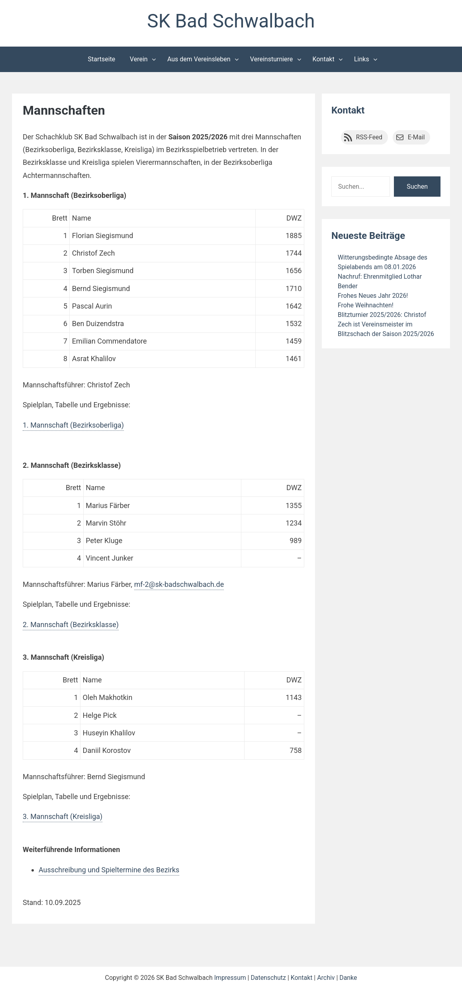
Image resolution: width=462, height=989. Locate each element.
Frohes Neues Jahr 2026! (373, 295)
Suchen (417, 186)
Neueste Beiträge (368, 235)
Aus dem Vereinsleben (199, 59)
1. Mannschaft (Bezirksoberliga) (73, 425)
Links (361, 59)
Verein (139, 59)
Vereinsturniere (271, 59)
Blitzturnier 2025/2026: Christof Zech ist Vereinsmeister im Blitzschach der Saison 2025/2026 (386, 324)
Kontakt (324, 59)
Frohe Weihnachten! (366, 305)
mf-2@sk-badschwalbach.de (179, 584)
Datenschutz (268, 977)
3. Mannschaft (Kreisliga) (63, 817)
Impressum (229, 977)
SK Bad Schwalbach (231, 21)
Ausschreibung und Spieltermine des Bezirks (109, 870)
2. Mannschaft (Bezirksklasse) (71, 624)
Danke (348, 977)
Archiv (326, 977)
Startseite (102, 59)
